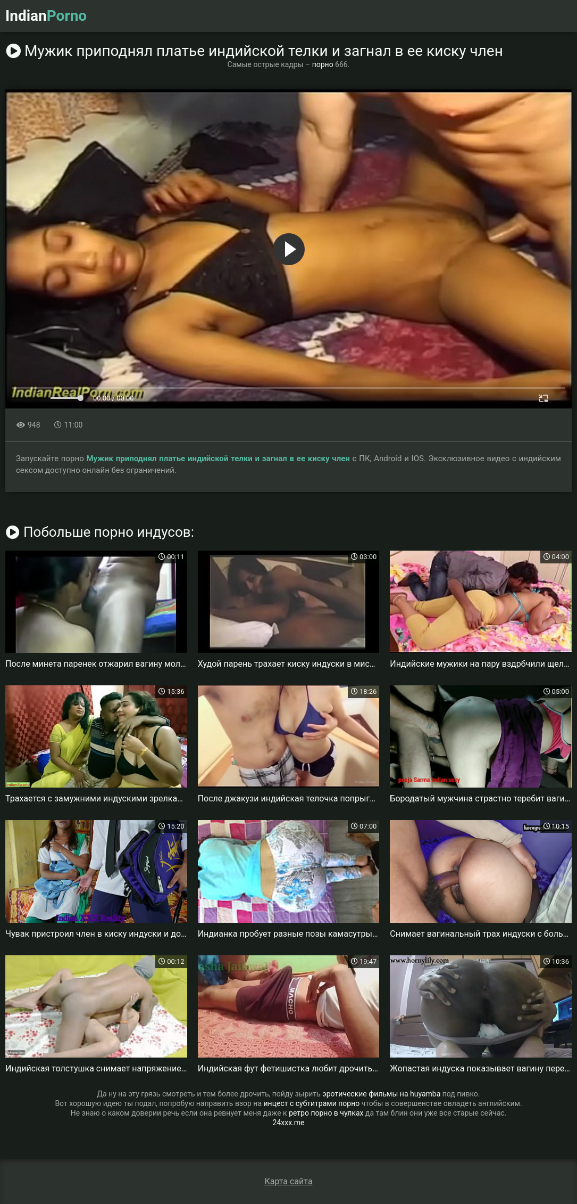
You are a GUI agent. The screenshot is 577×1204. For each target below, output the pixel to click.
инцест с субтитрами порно (312, 1103)
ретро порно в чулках (326, 1113)
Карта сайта (288, 1181)
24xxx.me (289, 1122)
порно (322, 64)
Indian (46, 15)
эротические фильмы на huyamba (381, 1094)
